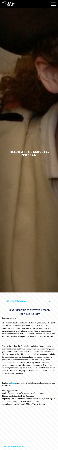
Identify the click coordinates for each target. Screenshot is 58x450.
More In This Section (19, 302)
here (13, 383)
